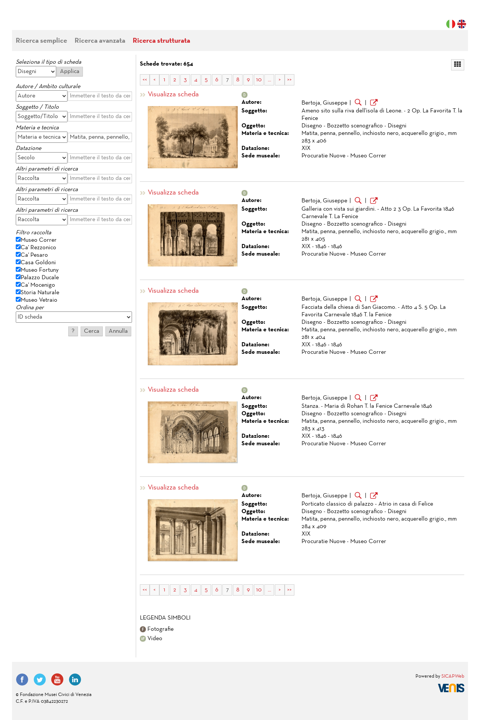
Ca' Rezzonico (38, 247)
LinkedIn (75, 679)
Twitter (39, 679)
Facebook (22, 679)
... (269, 79)
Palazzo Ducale (40, 277)
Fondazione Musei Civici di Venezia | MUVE (46, 18)
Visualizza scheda (173, 94)
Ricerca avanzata (100, 41)
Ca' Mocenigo (38, 285)
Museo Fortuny (39, 270)
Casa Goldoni (38, 262)
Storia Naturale (40, 292)
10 (259, 79)
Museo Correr (39, 240)
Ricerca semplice (41, 41)
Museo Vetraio (39, 300)
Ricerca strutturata (161, 41)
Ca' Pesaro (34, 255)
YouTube (57, 679)
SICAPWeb (452, 676)
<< (144, 79)
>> (289, 79)
